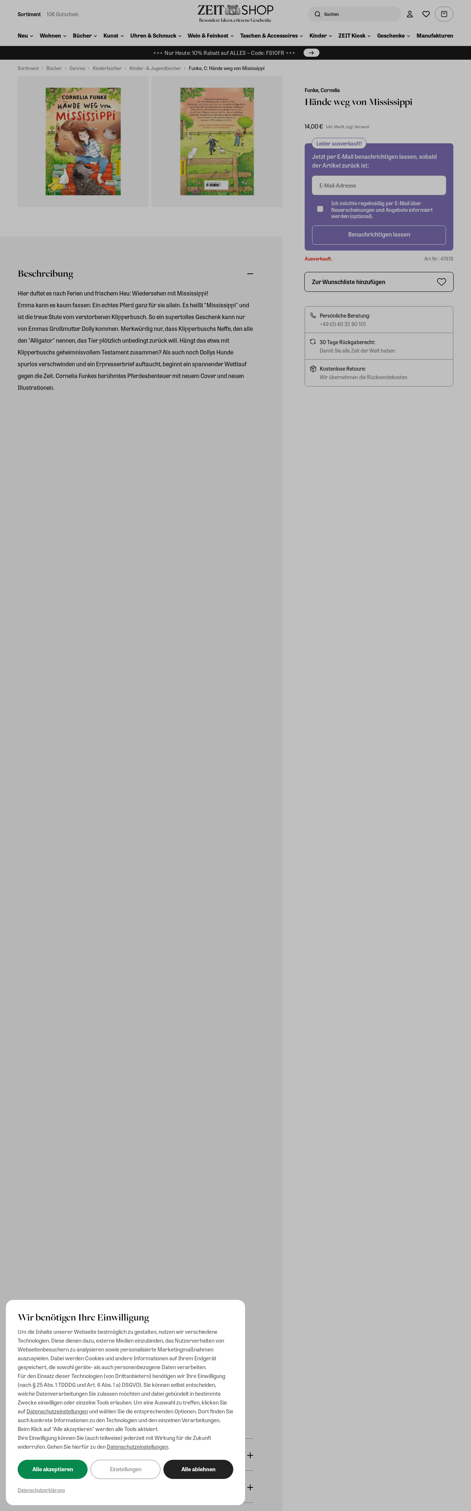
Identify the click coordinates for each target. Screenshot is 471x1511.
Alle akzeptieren (52, 1469)
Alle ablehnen (198, 1469)
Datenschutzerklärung (41, 1489)
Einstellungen (125, 1469)
